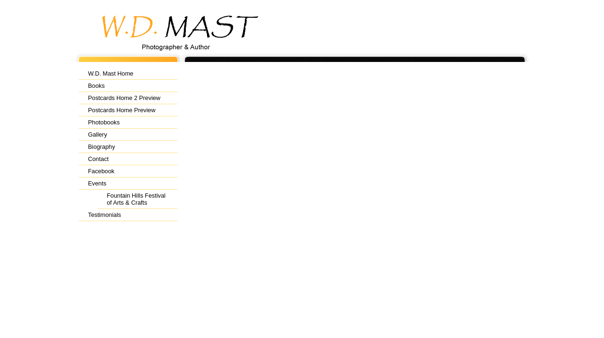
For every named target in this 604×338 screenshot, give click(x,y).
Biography (101, 146)
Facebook (101, 171)
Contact (98, 158)
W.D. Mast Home (111, 73)
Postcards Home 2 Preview (124, 97)
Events (97, 183)
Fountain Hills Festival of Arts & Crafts (136, 199)
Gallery (97, 134)
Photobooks (104, 122)
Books (96, 85)
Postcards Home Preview (122, 110)
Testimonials (104, 214)
